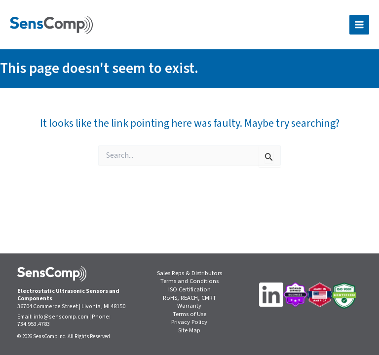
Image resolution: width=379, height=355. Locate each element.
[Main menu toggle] (359, 25)
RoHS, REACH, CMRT (189, 298)
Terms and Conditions (189, 281)
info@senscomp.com (61, 317)
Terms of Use (189, 314)
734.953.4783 (33, 324)
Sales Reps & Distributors (189, 273)
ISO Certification (189, 289)
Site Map (189, 330)
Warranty (189, 306)
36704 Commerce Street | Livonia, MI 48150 (71, 306)
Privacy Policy (189, 322)
